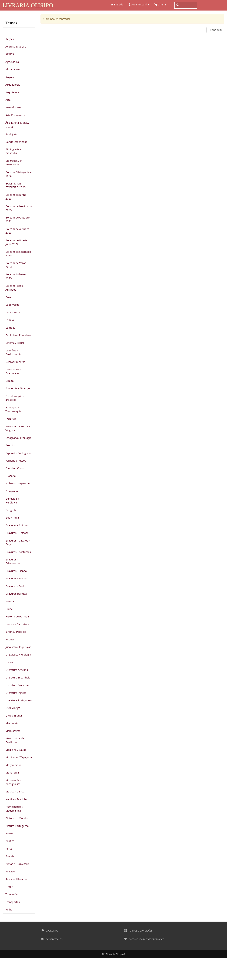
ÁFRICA (9, 54)
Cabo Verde (12, 304)
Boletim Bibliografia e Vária (18, 173)
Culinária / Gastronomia (13, 352)
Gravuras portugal (16, 593)
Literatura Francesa (17, 685)
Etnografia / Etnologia (18, 437)
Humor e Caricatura (17, 624)
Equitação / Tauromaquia (13, 409)
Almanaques (13, 69)
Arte (8, 100)
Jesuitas (10, 639)
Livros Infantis (13, 715)
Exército (10, 445)
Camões (10, 327)
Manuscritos (12, 730)
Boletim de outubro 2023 (17, 230)
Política (9, 841)
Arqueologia (12, 84)
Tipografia (11, 894)
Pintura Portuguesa (17, 826)
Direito (9, 380)
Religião (10, 871)
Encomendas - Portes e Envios (144, 939)
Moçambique (13, 765)
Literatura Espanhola (17, 677)
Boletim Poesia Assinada (14, 287)
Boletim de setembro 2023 (18, 253)
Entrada (117, 4)
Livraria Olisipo (28, 5)
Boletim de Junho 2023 (15, 196)
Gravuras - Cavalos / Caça (17, 542)
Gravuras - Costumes (18, 552)
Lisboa (9, 662)
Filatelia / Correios (16, 468)
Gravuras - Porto (15, 586)
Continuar (215, 30)
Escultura (10, 419)
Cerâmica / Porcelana (18, 335)
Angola (9, 77)
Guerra (9, 601)
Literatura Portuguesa (18, 700)
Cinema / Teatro (15, 342)
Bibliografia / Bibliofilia (13, 151)
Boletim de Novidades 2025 (18, 207)
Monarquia (12, 772)
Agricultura (12, 61)
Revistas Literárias (16, 879)
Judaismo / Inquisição (18, 647)
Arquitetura (12, 92)
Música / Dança (14, 791)
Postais (9, 856)
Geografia (11, 510)
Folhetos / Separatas (17, 483)
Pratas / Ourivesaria (17, 864)
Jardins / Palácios (15, 631)
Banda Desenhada (16, 141)
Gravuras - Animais (17, 525)
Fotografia (11, 491)
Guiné (9, 609)
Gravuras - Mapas (16, 578)
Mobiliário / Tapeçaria (18, 757)
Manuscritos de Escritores (14, 740)
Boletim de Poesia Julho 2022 (16, 242)
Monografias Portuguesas (13, 782)
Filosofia (10, 476)
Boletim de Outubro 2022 (17, 219)
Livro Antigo (12, 708)
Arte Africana (13, 107)
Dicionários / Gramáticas (13, 371)
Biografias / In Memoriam (13, 162)
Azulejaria (11, 134)
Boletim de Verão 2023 (15, 264)
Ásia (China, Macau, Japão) (17, 124)
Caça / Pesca (12, 312)
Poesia (9, 833)
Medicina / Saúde (15, 749)
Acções (9, 39)
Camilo (9, 320)
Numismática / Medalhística (14, 808)
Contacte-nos (51, 939)
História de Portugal (17, 616)
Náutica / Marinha (16, 799)
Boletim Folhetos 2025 (15, 276)
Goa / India (12, 517)
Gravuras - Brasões (16, 533)
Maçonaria (11, 723)
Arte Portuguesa (15, 115)
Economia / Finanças (17, 388)
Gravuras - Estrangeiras (12, 561)
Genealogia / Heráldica (13, 500)
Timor (9, 886)
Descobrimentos (15, 362)
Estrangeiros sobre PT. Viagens (18, 428)
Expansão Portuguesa (18, 453)
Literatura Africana (16, 669)
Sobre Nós (49, 930)
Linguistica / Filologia (18, 654)
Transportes (12, 902)
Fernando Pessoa (15, 460)
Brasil (8, 297)
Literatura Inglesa (15, 692)
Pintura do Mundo (16, 818)
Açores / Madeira (15, 46)
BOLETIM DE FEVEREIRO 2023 (15, 185)
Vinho (8, 909)
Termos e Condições (138, 930)
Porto (8, 848)
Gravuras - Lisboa (16, 571)
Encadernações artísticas (14, 397)
